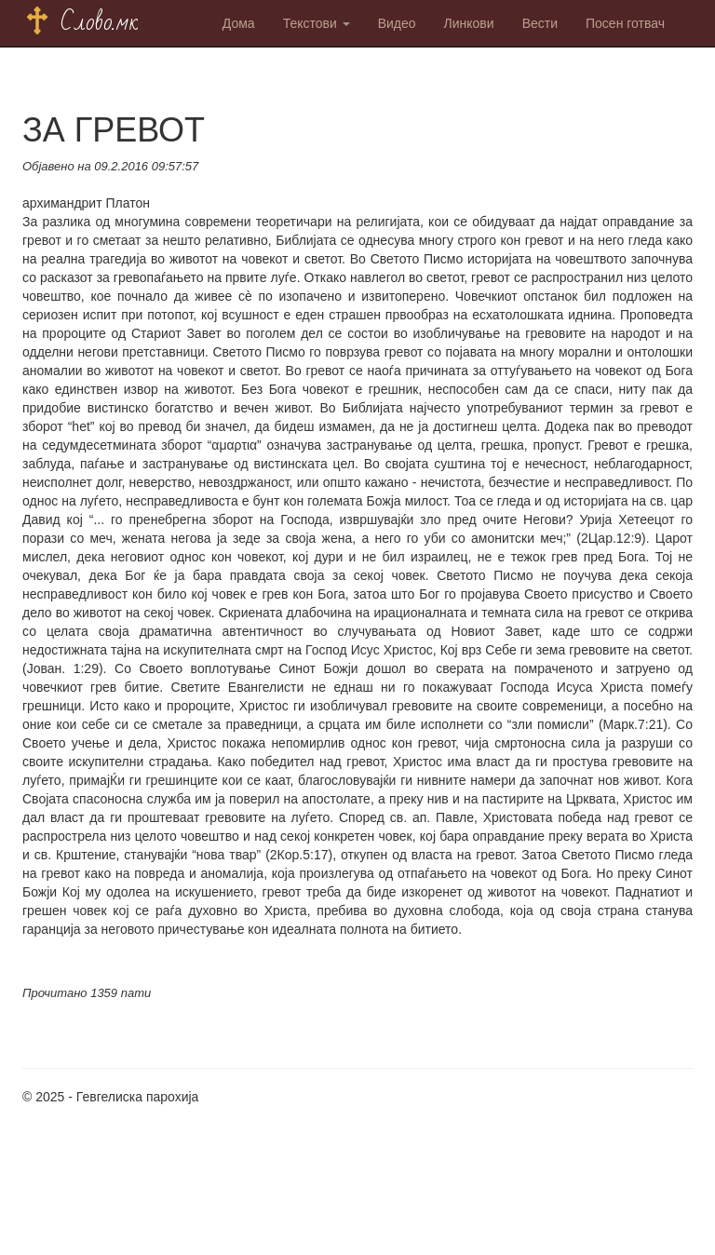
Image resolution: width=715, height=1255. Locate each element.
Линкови (469, 23)
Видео (397, 23)
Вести (540, 23)
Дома (239, 23)
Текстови (316, 23)
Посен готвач (625, 23)
